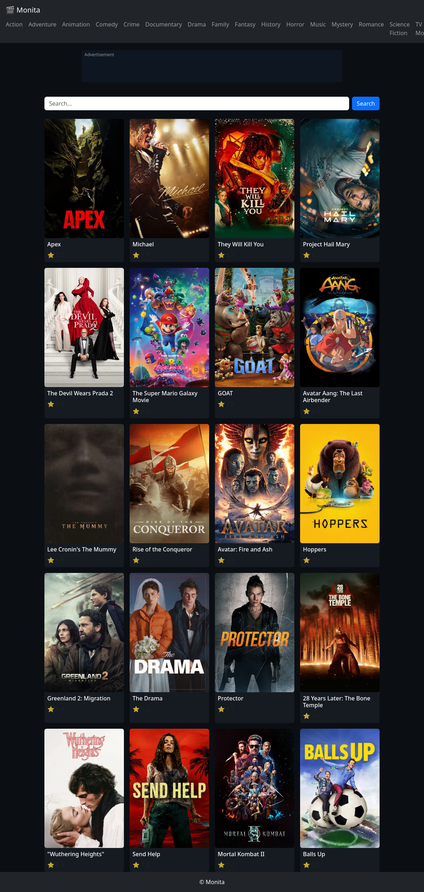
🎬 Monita (23, 10)
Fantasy (245, 24)
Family (220, 24)
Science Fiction (400, 28)
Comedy (107, 24)
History (270, 24)
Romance (371, 24)
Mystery (342, 24)
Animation (76, 24)
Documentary (163, 24)
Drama (197, 24)
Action (14, 24)
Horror (295, 24)
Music (318, 24)
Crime (132, 24)
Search (366, 103)
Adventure (42, 24)
